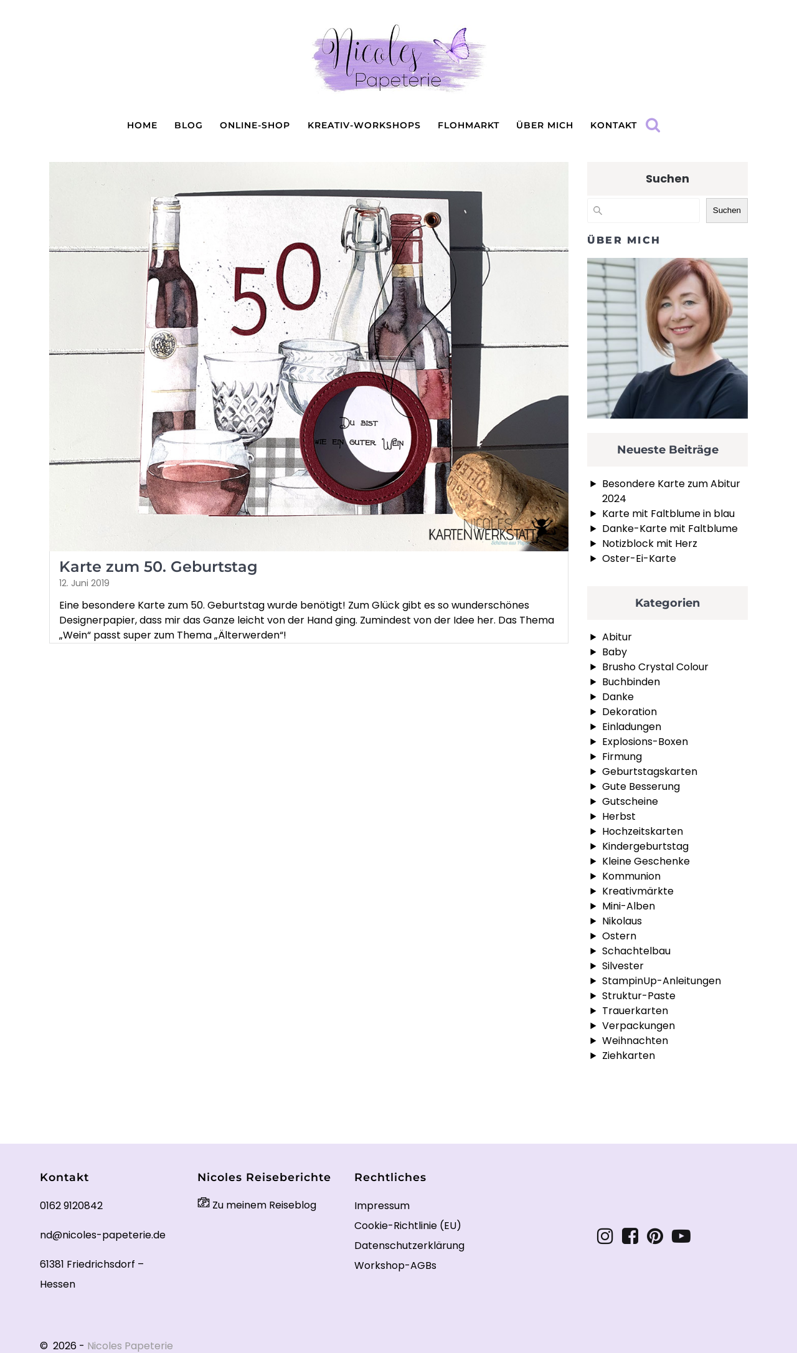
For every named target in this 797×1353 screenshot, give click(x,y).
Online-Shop (255, 125)
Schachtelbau (636, 951)
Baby (614, 652)
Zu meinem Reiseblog (256, 1205)
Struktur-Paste (639, 996)
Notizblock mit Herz (649, 543)
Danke (618, 697)
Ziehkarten (628, 1055)
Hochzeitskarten (642, 831)
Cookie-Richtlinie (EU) (407, 1225)
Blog (188, 125)
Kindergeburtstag (645, 846)
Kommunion (631, 876)
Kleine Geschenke (646, 861)
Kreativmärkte (638, 891)
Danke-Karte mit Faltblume (670, 528)
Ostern (619, 936)
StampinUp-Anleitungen (661, 981)
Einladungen (631, 726)
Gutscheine (630, 801)
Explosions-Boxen (645, 741)
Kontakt (613, 125)
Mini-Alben (628, 906)
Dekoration (629, 712)
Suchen (667, 178)
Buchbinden (631, 682)
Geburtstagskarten (649, 771)
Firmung (622, 756)
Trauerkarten (635, 1011)
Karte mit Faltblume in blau (668, 513)
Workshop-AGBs (395, 1265)
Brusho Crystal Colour (655, 667)
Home (142, 125)
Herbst (619, 816)
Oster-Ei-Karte (639, 558)
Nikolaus (622, 921)
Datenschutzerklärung (409, 1245)
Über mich (544, 125)
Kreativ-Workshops (364, 125)
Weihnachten (635, 1040)
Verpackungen (638, 1025)
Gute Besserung (641, 786)
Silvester (623, 966)
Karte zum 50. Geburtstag (158, 567)
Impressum (382, 1206)
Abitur (617, 637)
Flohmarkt (468, 125)
